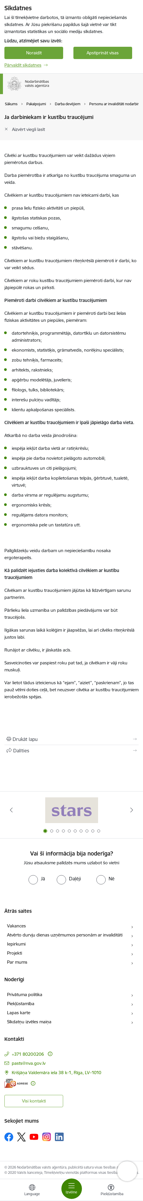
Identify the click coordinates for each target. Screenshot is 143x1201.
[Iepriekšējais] (11, 810)
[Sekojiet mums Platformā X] (21, 1137)
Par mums (17, 962)
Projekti (14, 953)
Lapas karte (18, 1012)
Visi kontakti (34, 1101)
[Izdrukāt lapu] (71, 739)
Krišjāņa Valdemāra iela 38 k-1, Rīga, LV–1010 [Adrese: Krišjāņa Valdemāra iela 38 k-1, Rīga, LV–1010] (56, 1072)
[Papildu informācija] (50, 1054)
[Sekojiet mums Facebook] (8, 1137)
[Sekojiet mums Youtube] (34, 1136)
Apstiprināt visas (103, 53)
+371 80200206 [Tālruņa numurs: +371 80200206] (28, 1054)
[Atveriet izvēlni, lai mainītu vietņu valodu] (32, 1190)
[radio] (36, 878)
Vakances (16, 926)
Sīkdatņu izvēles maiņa (29, 1021)
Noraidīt (34, 53)
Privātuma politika (24, 994)
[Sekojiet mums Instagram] (46, 1137)
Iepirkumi (16, 944)
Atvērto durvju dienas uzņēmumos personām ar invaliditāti (64, 935)
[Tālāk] (132, 810)
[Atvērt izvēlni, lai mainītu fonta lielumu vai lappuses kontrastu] (111, 1190)
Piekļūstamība (20, 1003)
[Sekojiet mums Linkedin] (59, 1137)
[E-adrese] (16, 1083)
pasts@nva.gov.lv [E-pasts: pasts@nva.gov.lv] (29, 1063)
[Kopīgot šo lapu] (71, 750)
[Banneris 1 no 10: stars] (71, 810)
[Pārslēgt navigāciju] (71, 1188)
